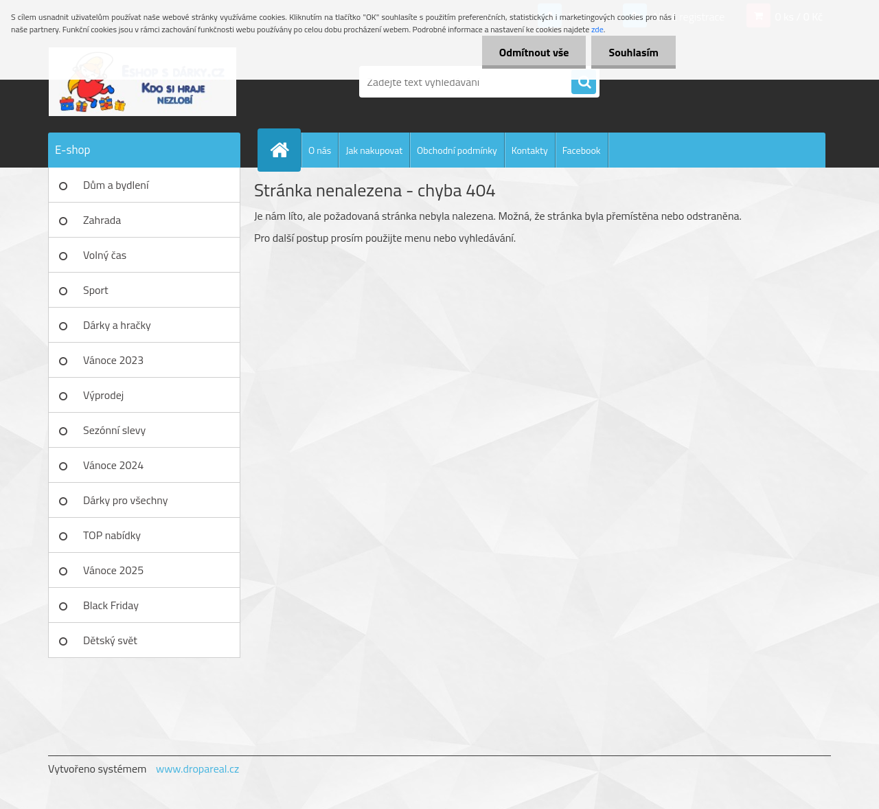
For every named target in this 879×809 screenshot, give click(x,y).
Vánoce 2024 (113, 465)
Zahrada (102, 220)
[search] (583, 82)
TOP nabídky (112, 535)
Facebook (581, 150)
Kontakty (530, 150)
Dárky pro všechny (125, 500)
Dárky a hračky (117, 325)
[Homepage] (285, 150)
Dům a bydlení (115, 184)
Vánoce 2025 (113, 570)
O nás (319, 150)
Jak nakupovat (373, 150)
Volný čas (104, 255)
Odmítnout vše (534, 52)
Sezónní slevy (114, 430)
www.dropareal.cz (197, 768)
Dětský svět (110, 640)
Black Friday (111, 605)
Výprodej (103, 395)
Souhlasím (633, 52)
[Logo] (142, 81)
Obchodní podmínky (457, 150)
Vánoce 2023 (113, 360)
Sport (96, 290)
